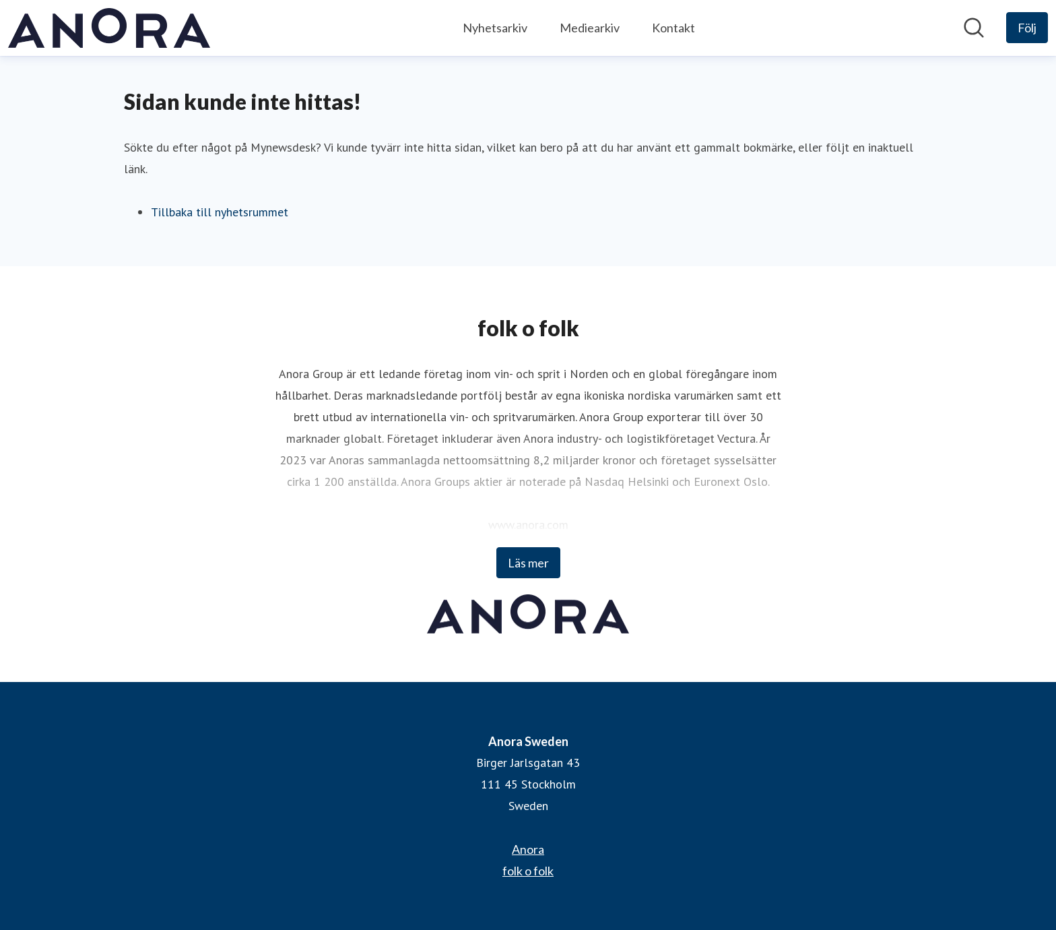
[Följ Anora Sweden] (1027, 27)
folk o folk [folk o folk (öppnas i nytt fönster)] (528, 870)
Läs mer (528, 562)
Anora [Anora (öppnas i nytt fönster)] (528, 849)
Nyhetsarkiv (495, 27)
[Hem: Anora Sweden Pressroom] (109, 28)
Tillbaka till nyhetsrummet (219, 212)
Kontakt (673, 27)
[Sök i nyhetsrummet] (974, 27)
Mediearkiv (590, 27)
